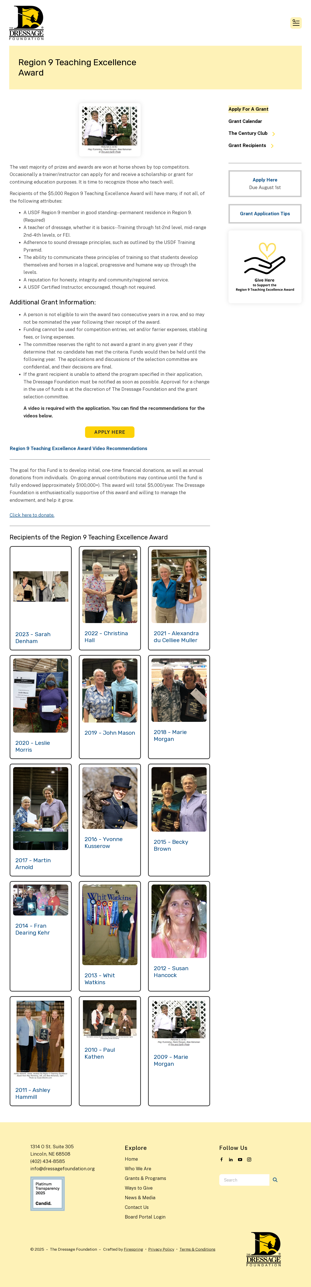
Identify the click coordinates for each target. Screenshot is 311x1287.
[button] (296, 23)
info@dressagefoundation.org (62, 1168)
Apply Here (109, 432)
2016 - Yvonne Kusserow (104, 842)
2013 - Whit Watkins (100, 979)
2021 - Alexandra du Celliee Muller (176, 637)
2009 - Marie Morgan (171, 1060)
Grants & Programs (145, 1178)
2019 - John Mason (110, 732)
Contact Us (137, 1207)
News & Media (140, 1197)
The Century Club (253, 133)
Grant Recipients (253, 146)
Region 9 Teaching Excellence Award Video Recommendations (78, 448)
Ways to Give (139, 1188)
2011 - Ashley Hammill (32, 1093)
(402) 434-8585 (47, 1161)
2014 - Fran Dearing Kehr (32, 929)
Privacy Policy (161, 1249)
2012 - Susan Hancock (171, 971)
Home (131, 1159)
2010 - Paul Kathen (100, 1053)
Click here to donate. (32, 515)
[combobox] (244, 1180)
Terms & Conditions (197, 1249)
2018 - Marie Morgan (170, 735)
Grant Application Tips (265, 213)
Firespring (133, 1249)
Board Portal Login (145, 1217)
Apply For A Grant (248, 109)
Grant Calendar (245, 121)
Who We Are (138, 1168)
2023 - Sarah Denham (33, 637)
